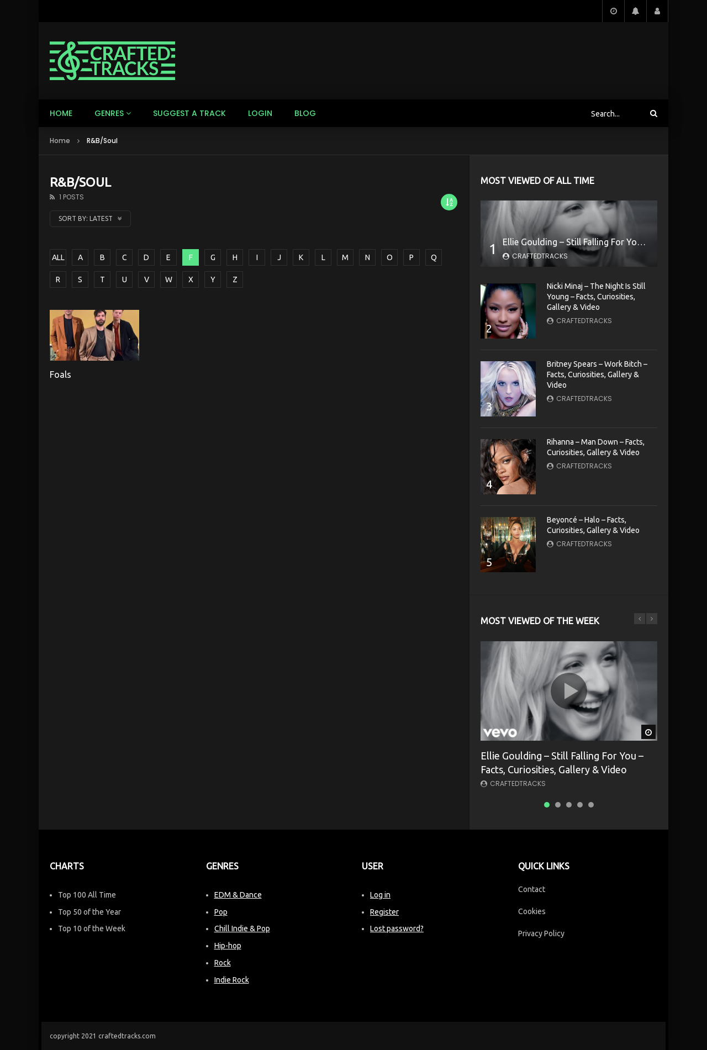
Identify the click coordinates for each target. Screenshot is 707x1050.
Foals (60, 374)
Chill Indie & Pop (242, 928)
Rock (222, 962)
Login (260, 113)
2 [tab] (558, 805)
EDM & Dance (238, 894)
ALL (58, 257)
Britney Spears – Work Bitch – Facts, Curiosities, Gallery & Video (597, 374)
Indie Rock (231, 979)
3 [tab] (569, 805)
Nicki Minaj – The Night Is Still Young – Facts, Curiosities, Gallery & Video (596, 297)
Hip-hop (227, 945)
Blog (305, 113)
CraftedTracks (540, 256)
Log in (380, 894)
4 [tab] (580, 805)
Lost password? (397, 928)
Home (61, 113)
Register (384, 911)
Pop (221, 911)
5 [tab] (591, 805)
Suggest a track (189, 113)
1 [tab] (547, 805)
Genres (109, 113)
